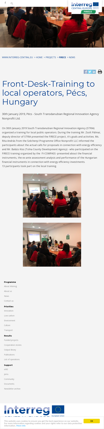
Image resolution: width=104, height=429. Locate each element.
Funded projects (11, 340)
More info (21, 426)
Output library (10, 349)
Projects (51, 57)
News (72, 57)
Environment (9, 320)
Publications (9, 354)
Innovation (8, 310)
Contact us (9, 300)
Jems (6, 374)
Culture (7, 325)
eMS (6, 369)
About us (8, 291)
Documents (9, 384)
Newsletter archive (12, 388)
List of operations (12, 359)
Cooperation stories (13, 345)
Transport (8, 330)
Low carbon (9, 315)
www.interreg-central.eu (17, 57)
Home (39, 57)
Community (9, 379)
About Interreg (10, 286)
